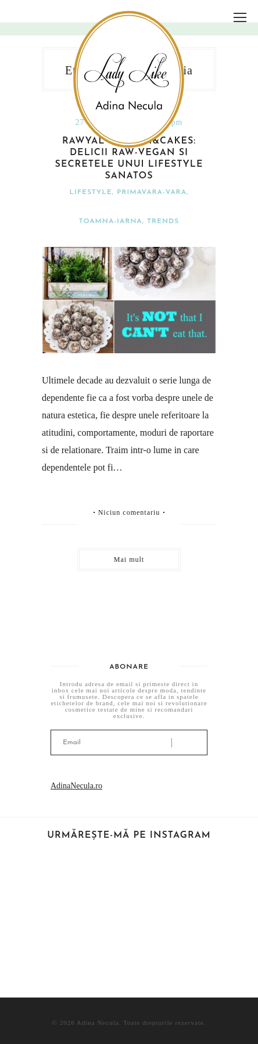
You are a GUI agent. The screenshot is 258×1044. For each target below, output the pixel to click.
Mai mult (129, 559)
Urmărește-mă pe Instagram (129, 835)
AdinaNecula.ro (76, 785)
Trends (163, 221)
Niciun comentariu (129, 512)
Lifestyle (91, 192)
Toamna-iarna (110, 221)
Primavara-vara (152, 192)
